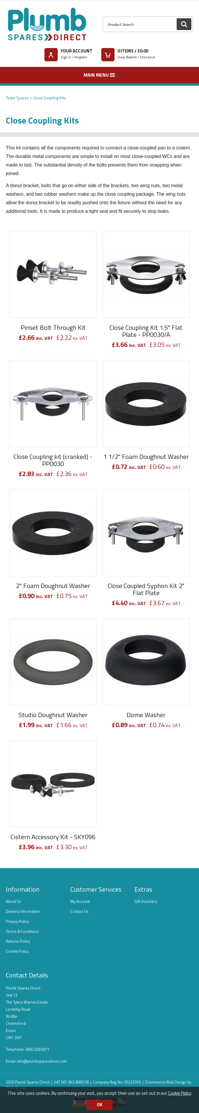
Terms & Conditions (22, 931)
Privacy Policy (17, 921)
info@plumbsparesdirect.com (42, 1061)
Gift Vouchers (146, 901)
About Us (13, 901)
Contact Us (79, 911)
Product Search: (102, 16)
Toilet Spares (17, 98)
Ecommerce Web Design (166, 1082)
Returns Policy (18, 941)
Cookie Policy (17, 951)
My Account (80, 901)
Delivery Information (23, 911)
